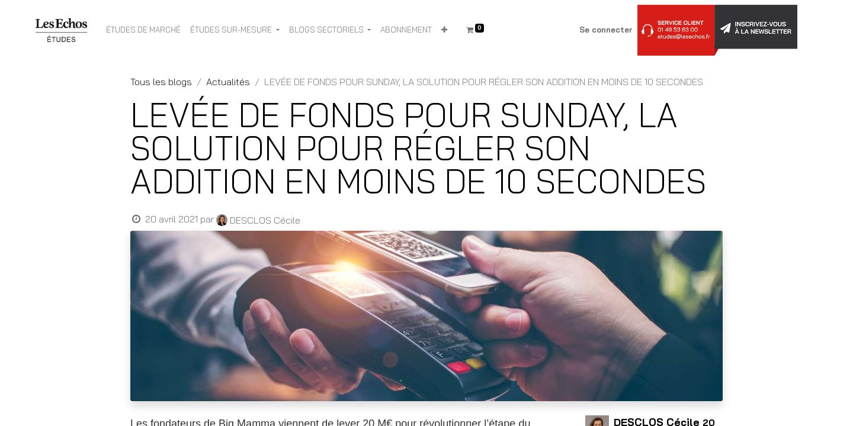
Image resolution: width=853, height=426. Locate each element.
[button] (444, 30)
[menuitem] (143, 30)
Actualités (228, 82)
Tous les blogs (161, 82)
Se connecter (606, 29)
